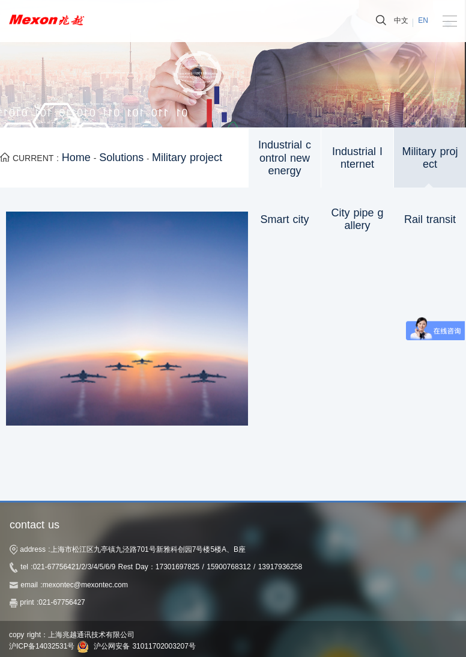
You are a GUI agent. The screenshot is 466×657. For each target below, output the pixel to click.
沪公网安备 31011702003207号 (145, 646)
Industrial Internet (357, 158)
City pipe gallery (357, 219)
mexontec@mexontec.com (85, 585)
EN (423, 20)
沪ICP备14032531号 (41, 646)
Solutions (121, 157)
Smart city (284, 219)
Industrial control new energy (284, 158)
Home (76, 157)
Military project (187, 157)
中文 (401, 20)
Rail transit (430, 219)
